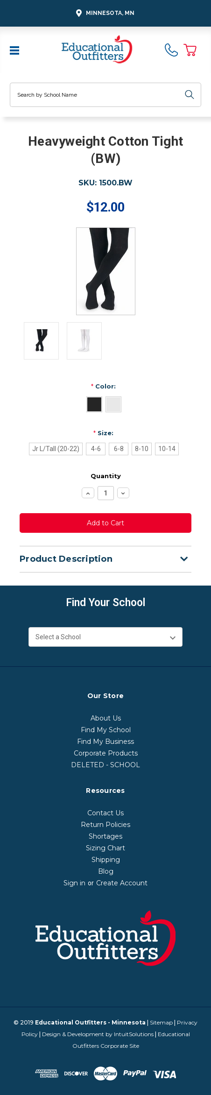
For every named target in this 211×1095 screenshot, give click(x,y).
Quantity (106, 476)
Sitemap (161, 1022)
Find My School (106, 730)
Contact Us (105, 813)
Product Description (104, 559)
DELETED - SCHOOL (105, 765)
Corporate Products (106, 753)
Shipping (105, 859)
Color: (103, 386)
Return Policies (105, 824)
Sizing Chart (105, 848)
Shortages (105, 836)
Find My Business (105, 741)
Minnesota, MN (103, 13)
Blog (105, 871)
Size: (103, 433)
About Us (106, 718)
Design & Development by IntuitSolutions (98, 1034)
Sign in (74, 883)
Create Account (122, 883)
